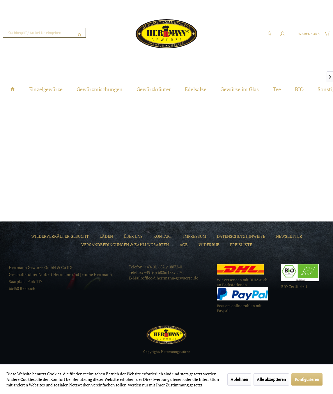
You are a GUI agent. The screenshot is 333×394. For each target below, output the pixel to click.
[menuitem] (44, 33)
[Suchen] (80, 33)
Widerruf (209, 244)
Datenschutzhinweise (241, 236)
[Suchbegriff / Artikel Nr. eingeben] (44, 33)
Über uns (133, 236)
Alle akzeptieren (271, 379)
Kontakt (162, 236)
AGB (184, 244)
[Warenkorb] (313, 33)
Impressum (194, 236)
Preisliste (241, 244)
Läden (106, 236)
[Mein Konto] (282, 33)
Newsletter (289, 236)
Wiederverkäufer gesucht (60, 236)
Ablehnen (239, 379)
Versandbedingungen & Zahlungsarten (125, 244)
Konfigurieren (307, 379)
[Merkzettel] (269, 33)
